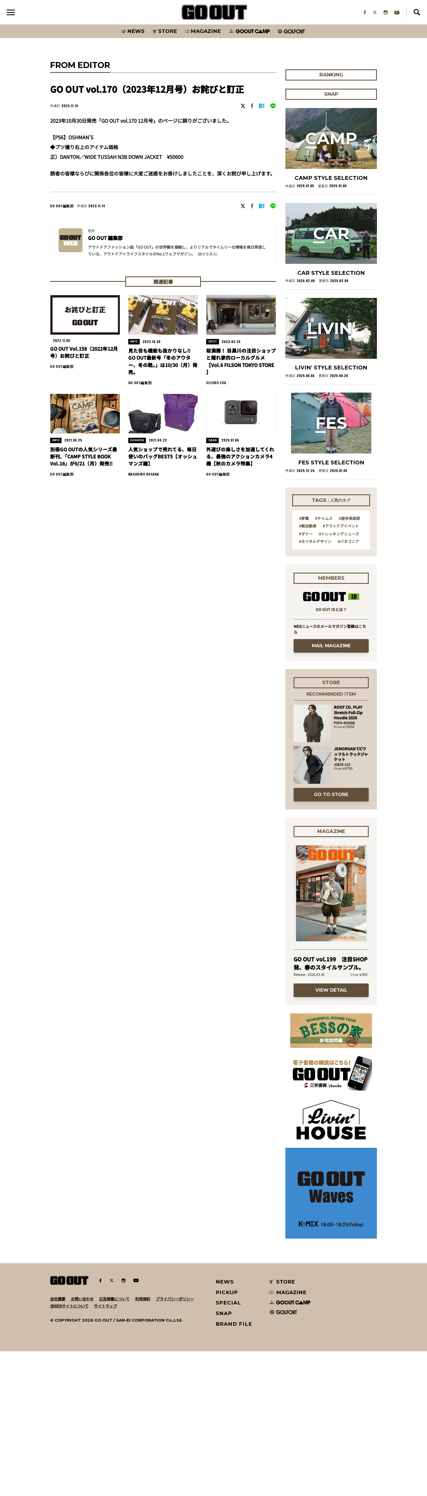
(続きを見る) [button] (207, 329)
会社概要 (57, 1443)
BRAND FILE (234, 1469)
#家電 (304, 662)
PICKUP (227, 1437)
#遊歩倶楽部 (349, 662)
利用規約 (142, 1443)
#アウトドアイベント (341, 670)
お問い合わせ (82, 1443)
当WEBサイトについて (69, 1450)
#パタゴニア (348, 686)
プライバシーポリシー (175, 1443)
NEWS (225, 1426)
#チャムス (324, 662)
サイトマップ (105, 1450)
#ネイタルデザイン (315, 686)
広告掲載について (114, 1443)
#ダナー (306, 678)
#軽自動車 (307, 670)
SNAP (224, 1458)
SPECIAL (228, 1447)
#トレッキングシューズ (339, 678)
